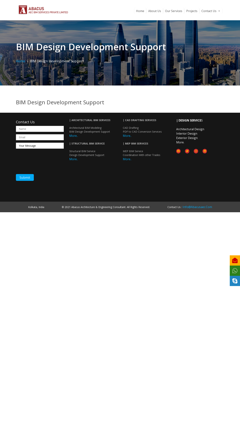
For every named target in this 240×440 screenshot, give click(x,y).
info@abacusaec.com (197, 207)
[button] (235, 281)
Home (140, 11)
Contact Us (210, 11)
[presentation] (43, 162)
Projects (191, 11)
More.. (73, 136)
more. (180, 142)
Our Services (173, 11)
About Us (154, 11)
